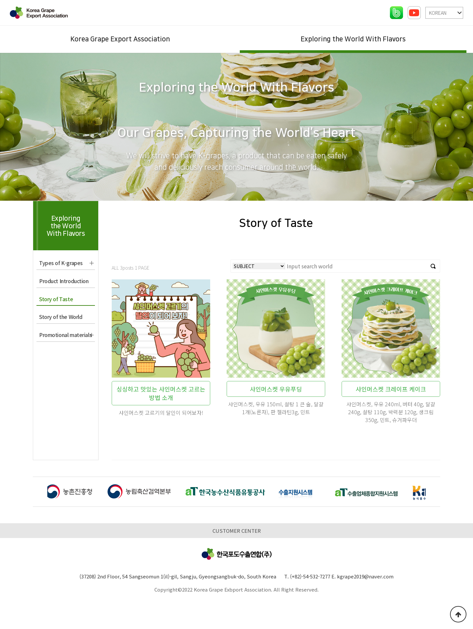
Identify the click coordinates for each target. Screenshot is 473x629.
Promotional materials (65, 335)
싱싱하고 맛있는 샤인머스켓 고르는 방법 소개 (161, 393)
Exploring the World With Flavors (353, 39)
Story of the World (60, 317)
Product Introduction (64, 281)
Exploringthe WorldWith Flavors (66, 226)
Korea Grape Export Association (120, 39)
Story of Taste (56, 299)
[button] (433, 493)
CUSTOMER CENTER (237, 530)
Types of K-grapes (61, 263)
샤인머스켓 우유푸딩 (276, 389)
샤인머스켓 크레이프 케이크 (391, 389)
